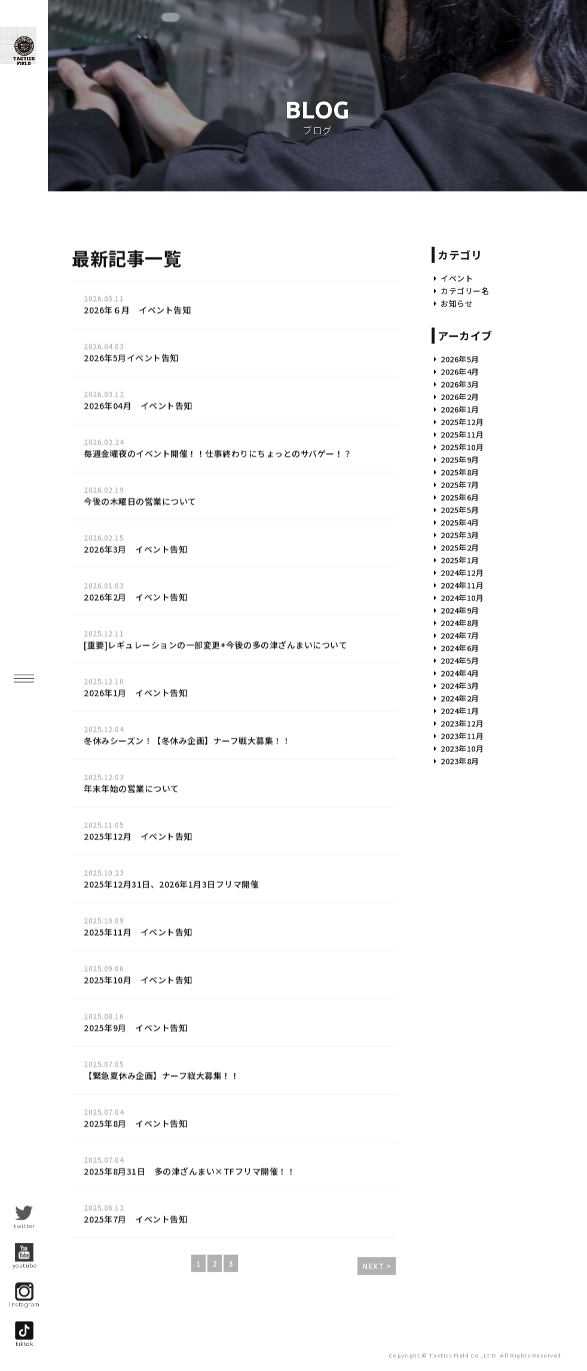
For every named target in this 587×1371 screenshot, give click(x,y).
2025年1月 (460, 596)
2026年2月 (460, 433)
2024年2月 (460, 735)
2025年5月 (460, 546)
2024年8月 (460, 659)
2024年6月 (460, 684)
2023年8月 (460, 797)
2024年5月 (460, 697)
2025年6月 (460, 534)
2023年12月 (462, 760)
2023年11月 (462, 772)
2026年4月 (460, 408)
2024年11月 (462, 621)
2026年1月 (460, 446)
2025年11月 (462, 471)
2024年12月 (462, 609)
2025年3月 (460, 571)
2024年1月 (460, 747)
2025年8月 (460, 508)
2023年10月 (462, 785)
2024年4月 (460, 709)
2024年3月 (460, 722)
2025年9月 (460, 496)
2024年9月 (460, 647)
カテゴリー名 (465, 327)
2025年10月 (462, 483)
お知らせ (457, 340)
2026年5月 (460, 395)
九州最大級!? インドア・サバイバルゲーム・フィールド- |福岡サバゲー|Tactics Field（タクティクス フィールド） (66, 92)
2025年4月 (460, 559)
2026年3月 (460, 420)
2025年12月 (462, 458)
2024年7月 (460, 672)
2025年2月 (460, 584)
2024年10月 (462, 634)
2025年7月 (460, 521)
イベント (457, 315)
